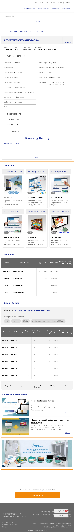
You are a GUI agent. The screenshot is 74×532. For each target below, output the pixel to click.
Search (38, 22)
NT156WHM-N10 (18, 292)
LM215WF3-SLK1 (18, 271)
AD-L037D (8, 198)
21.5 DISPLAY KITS (35, 198)
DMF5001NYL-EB (15, 375)
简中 (47, 2)
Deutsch (67, 2)
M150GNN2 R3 (18, 285)
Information (55, 9)
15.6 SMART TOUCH (56, 237)
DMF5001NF (14, 361)
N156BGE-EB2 (17, 278)
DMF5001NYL (14, 347)
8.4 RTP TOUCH (57, 198)
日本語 (53, 2)
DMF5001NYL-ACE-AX (17, 368)
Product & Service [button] (43, 9)
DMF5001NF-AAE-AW (17, 340)
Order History (66, 9)
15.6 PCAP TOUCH (11, 237)
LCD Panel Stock (29, 9)
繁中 (36, 2)
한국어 (60, 2)
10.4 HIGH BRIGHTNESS (33, 237)
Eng (41, 2)
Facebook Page (45, 512)
